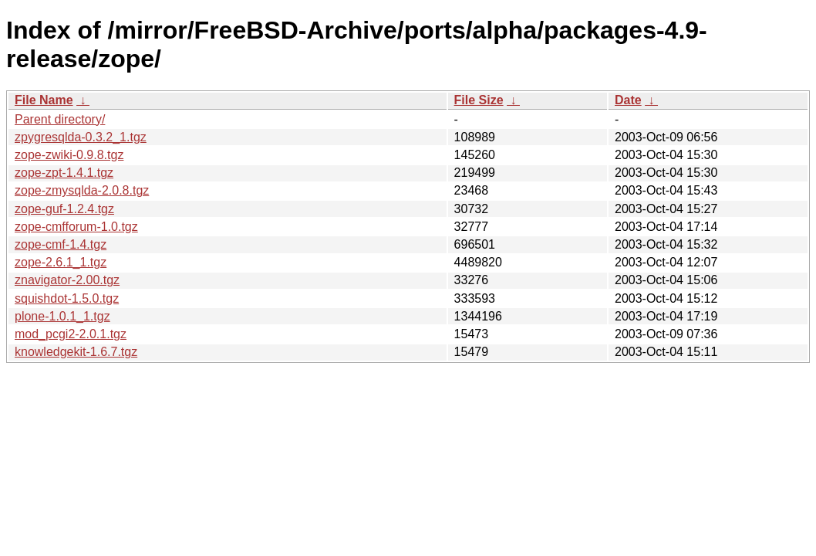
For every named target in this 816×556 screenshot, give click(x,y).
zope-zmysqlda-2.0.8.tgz (82, 190)
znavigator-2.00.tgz (67, 279)
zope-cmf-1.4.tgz (60, 244)
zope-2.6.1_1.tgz (60, 262)
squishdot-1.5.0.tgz (67, 298)
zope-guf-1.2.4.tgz (64, 208)
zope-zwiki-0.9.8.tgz (69, 154)
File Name (44, 100)
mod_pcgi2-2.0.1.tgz (70, 334)
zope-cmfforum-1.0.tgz (76, 226)
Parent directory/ (60, 119)
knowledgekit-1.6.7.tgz (76, 351)
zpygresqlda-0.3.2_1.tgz (81, 137)
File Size (479, 100)
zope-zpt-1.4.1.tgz (64, 172)
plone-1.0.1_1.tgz (62, 316)
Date (628, 100)
